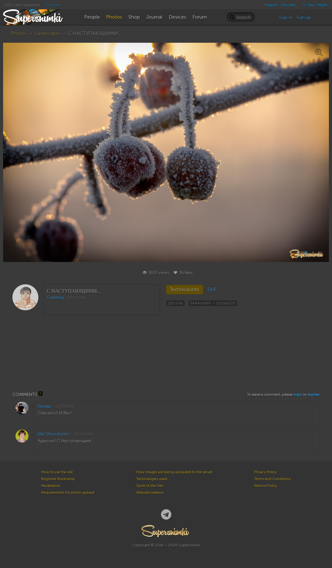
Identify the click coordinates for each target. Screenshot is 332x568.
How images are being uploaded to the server (174, 472)
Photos (19, 33)
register (313, 394)
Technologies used (151, 479)
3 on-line (52, 5)
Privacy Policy (265, 472)
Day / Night (313, 5)
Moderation (50, 485)
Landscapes (47, 33)
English (271, 5)
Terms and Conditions (272, 479)
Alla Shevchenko (53, 434)
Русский (288, 5)
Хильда (44, 406)
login (297, 394)
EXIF (212, 289)
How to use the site (57, 472)
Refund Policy (265, 485)
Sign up (303, 17)
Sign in (285, 17)
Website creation (150, 492)
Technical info (184, 289)
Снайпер (55, 297)
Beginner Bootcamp (58, 479)
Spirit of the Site (149, 485)
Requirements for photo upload (67, 492)
